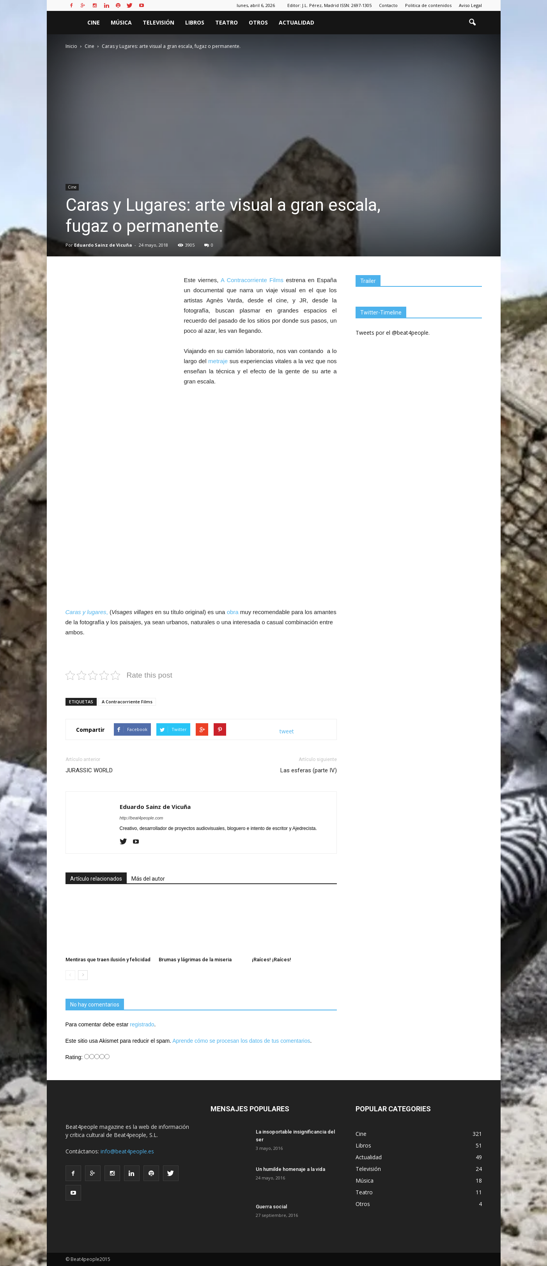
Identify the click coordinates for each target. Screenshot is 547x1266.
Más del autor (148, 879)
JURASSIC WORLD (89, 770)
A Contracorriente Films (252, 280)
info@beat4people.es (127, 1151)
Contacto (388, 5)
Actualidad (296, 22)
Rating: (74, 1057)
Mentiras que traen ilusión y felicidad (107, 959)
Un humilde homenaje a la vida (290, 1169)
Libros (194, 22)
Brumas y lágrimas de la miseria (195, 959)
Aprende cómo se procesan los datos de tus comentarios (241, 1041)
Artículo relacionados (96, 879)
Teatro (226, 22)
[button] (472, 22)
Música (121, 22)
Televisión (158, 22)
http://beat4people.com (141, 818)
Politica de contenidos (428, 5)
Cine (93, 22)
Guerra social (271, 1206)
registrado (142, 1024)
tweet (287, 731)
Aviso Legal (470, 5)
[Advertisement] (201, 532)
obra (233, 612)
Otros (258, 22)
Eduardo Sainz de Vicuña (103, 245)
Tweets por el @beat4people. (393, 332)
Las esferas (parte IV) (308, 770)
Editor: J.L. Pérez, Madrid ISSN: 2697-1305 (329, 5)
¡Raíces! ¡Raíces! (271, 959)
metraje (218, 361)
